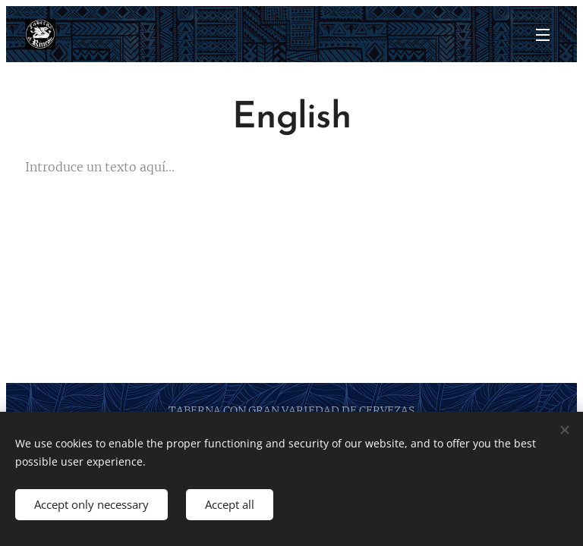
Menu (543, 35)
